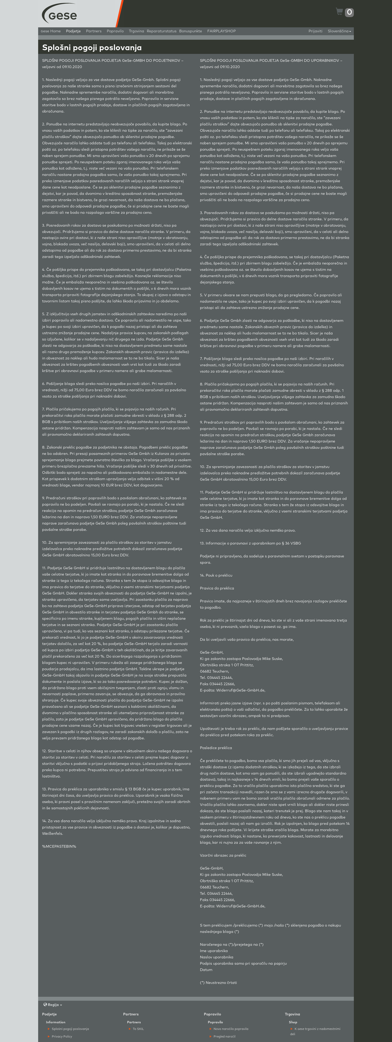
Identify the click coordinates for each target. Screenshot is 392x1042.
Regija (52, 1005)
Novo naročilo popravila (229, 1029)
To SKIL (136, 1029)
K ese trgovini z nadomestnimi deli (315, 1031)
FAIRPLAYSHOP (221, 31)
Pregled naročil (222, 1036)
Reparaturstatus (162, 31)
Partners (94, 31)
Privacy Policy (60, 1036)
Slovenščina (339, 31)
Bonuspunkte (190, 31)
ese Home (51, 31)
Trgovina (136, 31)
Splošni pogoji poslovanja (68, 1029)
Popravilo (115, 31)
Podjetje (73, 31)
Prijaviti (316, 31)
